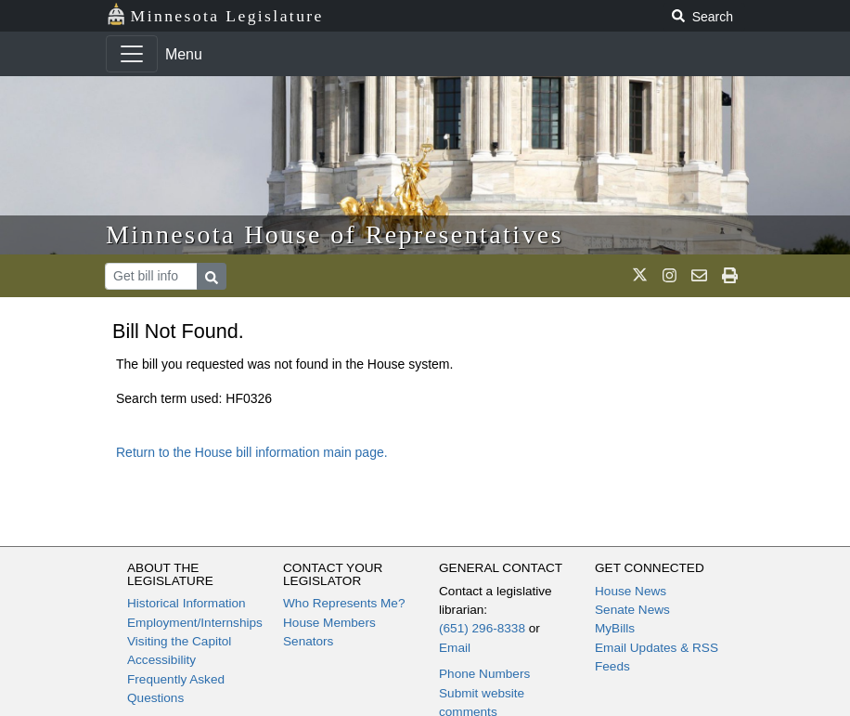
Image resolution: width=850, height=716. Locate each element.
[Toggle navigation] (132, 53)
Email (454, 648)
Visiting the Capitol (179, 641)
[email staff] (699, 276)
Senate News (632, 610)
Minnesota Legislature (215, 14)
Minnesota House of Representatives (334, 234)
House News (630, 591)
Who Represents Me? (344, 603)
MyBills (615, 628)
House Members (329, 623)
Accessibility (161, 660)
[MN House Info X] (640, 276)
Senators (308, 641)
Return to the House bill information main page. (252, 452)
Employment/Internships (195, 623)
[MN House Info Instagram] (669, 276)
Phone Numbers (484, 674)
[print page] (730, 276)
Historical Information (186, 603)
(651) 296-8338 (482, 628)
